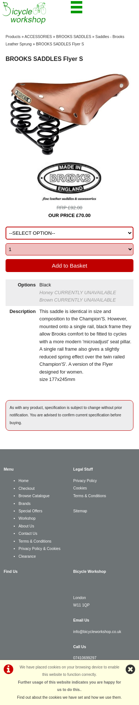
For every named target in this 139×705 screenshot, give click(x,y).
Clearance (27, 556)
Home (24, 481)
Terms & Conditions (35, 541)
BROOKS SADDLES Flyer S (60, 44)
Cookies (80, 488)
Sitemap (80, 511)
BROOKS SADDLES (73, 37)
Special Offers (30, 511)
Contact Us (28, 534)
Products (13, 37)
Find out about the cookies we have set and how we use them (69, 697)
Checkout (26, 488)
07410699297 (85, 658)
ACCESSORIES (38, 37)
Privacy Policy (85, 481)
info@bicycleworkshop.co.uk (97, 632)
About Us (26, 526)
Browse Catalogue (34, 496)
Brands (24, 504)
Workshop (27, 518)
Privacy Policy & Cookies (39, 549)
